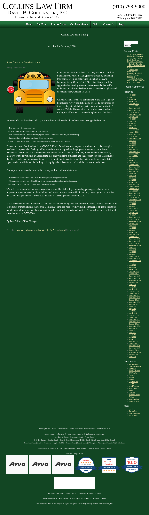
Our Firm (41, 24)
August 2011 (133, 328)
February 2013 (134, 291)
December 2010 (134, 346)
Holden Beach (85, 440)
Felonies (132, 375)
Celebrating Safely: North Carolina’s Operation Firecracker (135, 60)
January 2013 (134, 293)
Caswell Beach (65, 440)
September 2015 (135, 245)
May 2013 (132, 287)
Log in (131, 409)
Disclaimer (51, 493)
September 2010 (135, 352)
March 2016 (133, 232)
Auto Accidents (134, 364)
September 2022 (135, 138)
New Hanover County (61, 437)
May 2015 (132, 252)
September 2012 (135, 302)
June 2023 (132, 121)
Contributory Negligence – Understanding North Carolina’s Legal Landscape (134, 73)
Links (96, 24)
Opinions (132, 392)
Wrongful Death (134, 401)
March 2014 (133, 269)
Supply (55, 443)
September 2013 (135, 280)
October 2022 (134, 136)
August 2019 (133, 191)
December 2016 (134, 217)
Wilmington (92, 443)
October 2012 (134, 300)
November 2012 (134, 298)
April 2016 (132, 230)
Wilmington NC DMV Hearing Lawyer (61, 448)
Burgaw (43, 440)
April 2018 (132, 206)
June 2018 (132, 202)
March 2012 (133, 313)
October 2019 (134, 189)
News (62, 230)
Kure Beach (95, 440)
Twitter (80, 453)
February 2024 (134, 104)
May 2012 (132, 309)
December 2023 (134, 108)
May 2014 (132, 265)
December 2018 (134, 193)
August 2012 (133, 304)
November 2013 (134, 278)
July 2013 (132, 285)
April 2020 (132, 180)
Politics (131, 397)
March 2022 (133, 147)
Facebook (69, 453)
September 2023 (135, 114)
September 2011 (135, 326)
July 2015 (132, 247)
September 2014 (135, 261)
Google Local (68, 504)
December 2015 (134, 239)
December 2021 (134, 152)
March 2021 (133, 160)
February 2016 (134, 234)
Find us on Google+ (55, 504)
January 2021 (134, 165)
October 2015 (134, 243)
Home (29, 24)
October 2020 (134, 169)
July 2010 (132, 357)
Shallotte (40, 443)
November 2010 (134, 348)
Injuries (131, 379)
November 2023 (134, 110)
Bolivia (36, 440)
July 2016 (132, 226)
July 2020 (132, 173)
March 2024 (133, 101)
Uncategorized (134, 399)
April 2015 (132, 254)
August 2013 (133, 282)
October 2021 (134, 154)
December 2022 (134, 134)
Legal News (52, 230)
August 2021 (133, 156)
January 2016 (134, 237)
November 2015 (134, 241)
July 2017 (132, 215)
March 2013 (133, 289)
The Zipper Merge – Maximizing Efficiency (135, 55)
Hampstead (75, 440)
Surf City (62, 443)
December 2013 (134, 276)
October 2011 (134, 324)
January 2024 (134, 106)
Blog (121, 24)
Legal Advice (39, 230)
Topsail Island (82, 443)
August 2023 (133, 117)
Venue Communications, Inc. (103, 504)
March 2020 (133, 182)
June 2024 (132, 97)
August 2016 (133, 223)
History (131, 377)
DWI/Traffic (133, 373)
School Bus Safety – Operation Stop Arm (23, 62)
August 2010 (133, 354)
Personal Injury (134, 395)
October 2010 (134, 350)
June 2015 (132, 250)
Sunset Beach (71, 443)
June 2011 (132, 333)
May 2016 (132, 228)
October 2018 (134, 197)
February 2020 (134, 184)
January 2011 (134, 343)
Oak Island (111, 440)
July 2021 (132, 158)
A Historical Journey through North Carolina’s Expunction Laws (136, 80)
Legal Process (134, 386)
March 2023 (133, 128)
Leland (103, 440)
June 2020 (132, 176)
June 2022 (132, 141)
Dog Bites (132, 368)
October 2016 (134, 219)
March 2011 (133, 339)
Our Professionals (79, 24)
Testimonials (42, 448)
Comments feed (134, 413)
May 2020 (132, 178)
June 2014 (132, 263)
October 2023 (134, 112)
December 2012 (134, 295)
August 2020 (133, 171)
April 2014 (132, 267)
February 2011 (134, 341)
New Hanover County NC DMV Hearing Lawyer (94, 448)
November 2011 (134, 322)
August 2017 (133, 213)
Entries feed (133, 411)
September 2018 (135, 200)
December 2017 (134, 208)
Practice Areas (58, 24)
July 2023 (132, 119)
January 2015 (134, 256)
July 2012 (132, 306)
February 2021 (134, 162)
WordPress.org (134, 415)
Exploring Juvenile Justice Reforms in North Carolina (136, 65)
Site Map (59, 493)
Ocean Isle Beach (30, 443)
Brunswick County (77, 437)
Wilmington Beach (104, 443)
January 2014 (134, 274)
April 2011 (132, 337)
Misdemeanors (134, 388)
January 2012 (134, 317)
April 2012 (132, 311)
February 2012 (134, 315)
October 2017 (134, 210)
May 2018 (132, 204)
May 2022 (132, 143)
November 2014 (134, 258)
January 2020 (134, 186)
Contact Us (108, 24)
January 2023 (134, 132)
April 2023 (132, 125)
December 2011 (134, 319)
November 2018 (134, 195)
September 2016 (135, 221)
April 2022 (132, 145)
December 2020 (134, 167)
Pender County (90, 437)
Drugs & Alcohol (134, 371)
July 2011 (132, 330)
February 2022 (134, 149)
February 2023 (134, 130)
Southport (47, 443)
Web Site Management (82, 504)
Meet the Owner (41, 504)
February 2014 (134, 271)
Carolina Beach (52, 440)
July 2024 (132, 95)
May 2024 (132, 99)
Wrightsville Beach (119, 443)
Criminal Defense (24, 230)
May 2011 (132, 335)
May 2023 (132, 123)
